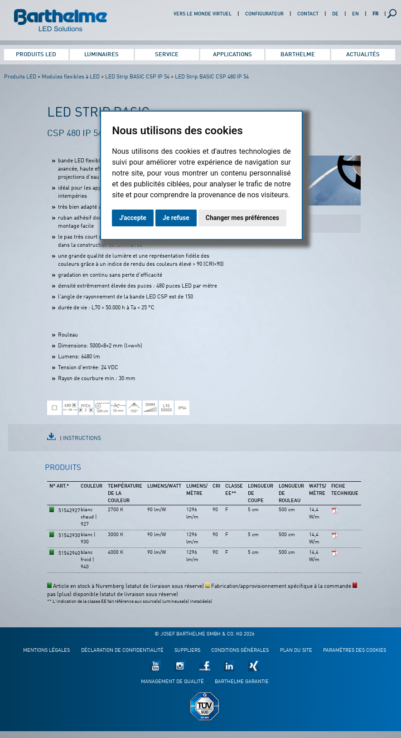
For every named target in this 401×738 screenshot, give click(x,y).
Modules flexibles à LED (71, 77)
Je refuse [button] (176, 217)
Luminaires (101, 55)
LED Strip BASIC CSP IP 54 (137, 77)
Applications (232, 55)
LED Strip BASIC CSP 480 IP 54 (212, 77)
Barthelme (297, 55)
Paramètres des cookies (354, 650)
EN (355, 14)
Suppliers (187, 650)
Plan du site (296, 650)
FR (375, 14)
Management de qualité (172, 681)
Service (167, 55)
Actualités (363, 55)
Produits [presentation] (63, 468)
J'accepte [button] (132, 217)
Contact (308, 14)
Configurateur (264, 14)
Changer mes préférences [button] (242, 217)
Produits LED (36, 55)
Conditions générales (240, 650)
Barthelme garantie (242, 681)
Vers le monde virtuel (203, 14)
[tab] (63, 471)
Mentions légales (46, 650)
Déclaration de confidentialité (122, 650)
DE (335, 14)
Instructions (82, 438)
